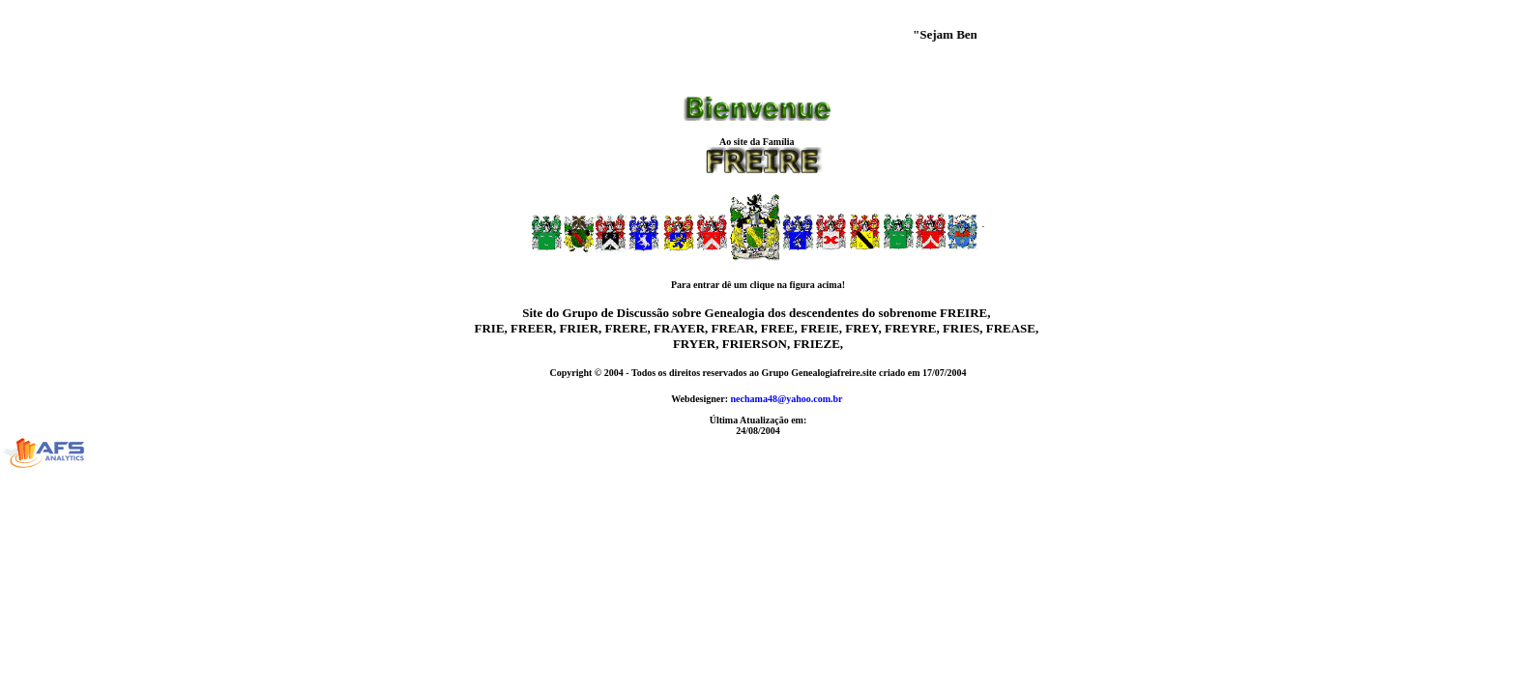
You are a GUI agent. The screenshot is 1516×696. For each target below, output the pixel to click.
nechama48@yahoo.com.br (787, 398)
